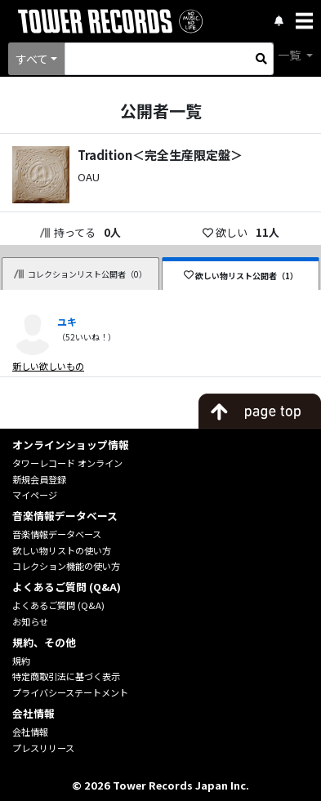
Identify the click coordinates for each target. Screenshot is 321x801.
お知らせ (30, 621)
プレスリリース (43, 747)
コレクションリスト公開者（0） (81, 274)
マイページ (34, 494)
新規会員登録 (39, 479)
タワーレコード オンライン (67, 462)
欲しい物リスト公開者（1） (241, 275)
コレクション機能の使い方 (66, 565)
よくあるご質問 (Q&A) (58, 605)
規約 (21, 660)
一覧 (290, 55)
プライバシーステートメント (70, 692)
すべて (32, 59)
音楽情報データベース (56, 534)
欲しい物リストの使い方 (61, 550)
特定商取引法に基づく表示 (66, 676)
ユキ (67, 321)
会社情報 (30, 731)
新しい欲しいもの (48, 365)
